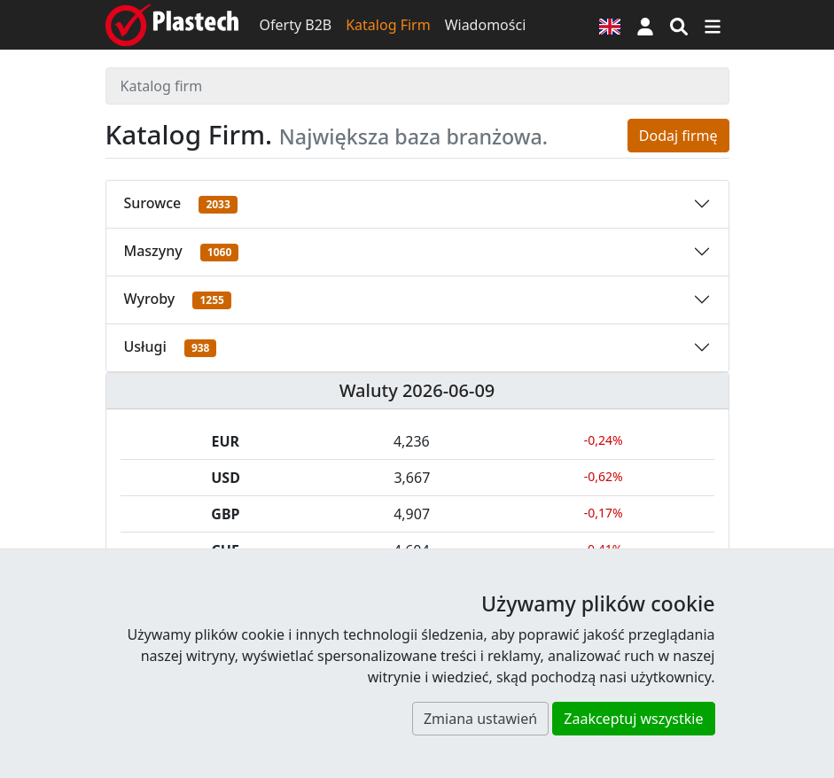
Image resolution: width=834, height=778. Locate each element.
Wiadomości (485, 25)
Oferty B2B (296, 25)
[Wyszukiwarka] (679, 25)
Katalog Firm (388, 25)
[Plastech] (171, 25)
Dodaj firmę (678, 135)
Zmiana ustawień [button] (480, 718)
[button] (645, 25)
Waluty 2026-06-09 (417, 390)
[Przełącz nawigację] (712, 25)
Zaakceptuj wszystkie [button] (633, 718)
